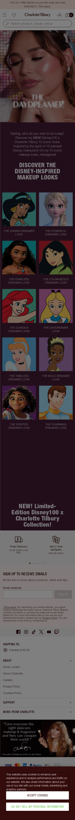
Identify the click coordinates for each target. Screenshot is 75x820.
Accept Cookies (37, 795)
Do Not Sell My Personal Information (37, 806)
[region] (37, 793)
